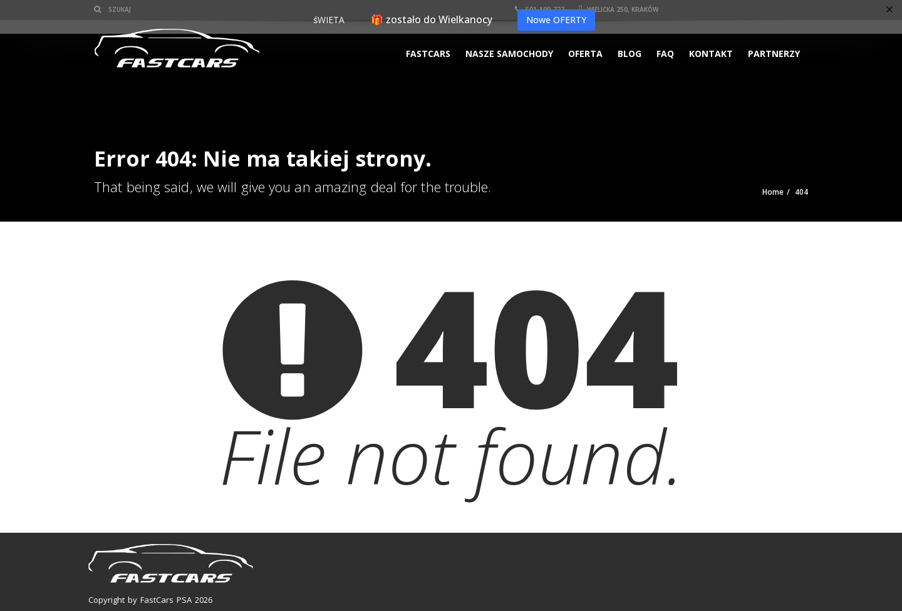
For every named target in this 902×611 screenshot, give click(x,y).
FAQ (665, 53)
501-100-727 (539, 9)
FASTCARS (428, 53)
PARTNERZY (774, 53)
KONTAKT (711, 53)
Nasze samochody (509, 53)
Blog (629, 53)
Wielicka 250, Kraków (618, 9)
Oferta (585, 53)
